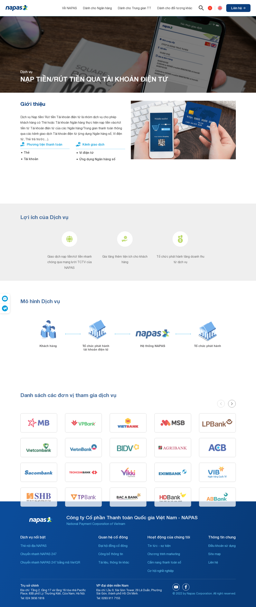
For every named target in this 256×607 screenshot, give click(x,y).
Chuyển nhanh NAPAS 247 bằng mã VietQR (50, 562)
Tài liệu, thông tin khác (113, 562)
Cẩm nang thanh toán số (164, 562)
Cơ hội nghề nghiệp (160, 571)
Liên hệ (238, 8)
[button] (221, 453)
